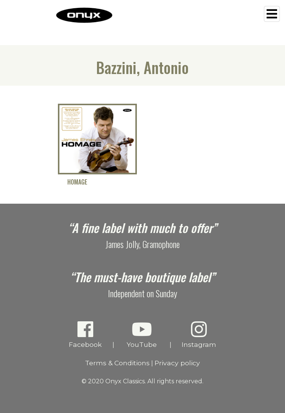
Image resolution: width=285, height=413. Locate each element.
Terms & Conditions (117, 363)
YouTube (142, 334)
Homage (77, 182)
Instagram (199, 334)
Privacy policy (177, 363)
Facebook (85, 334)
